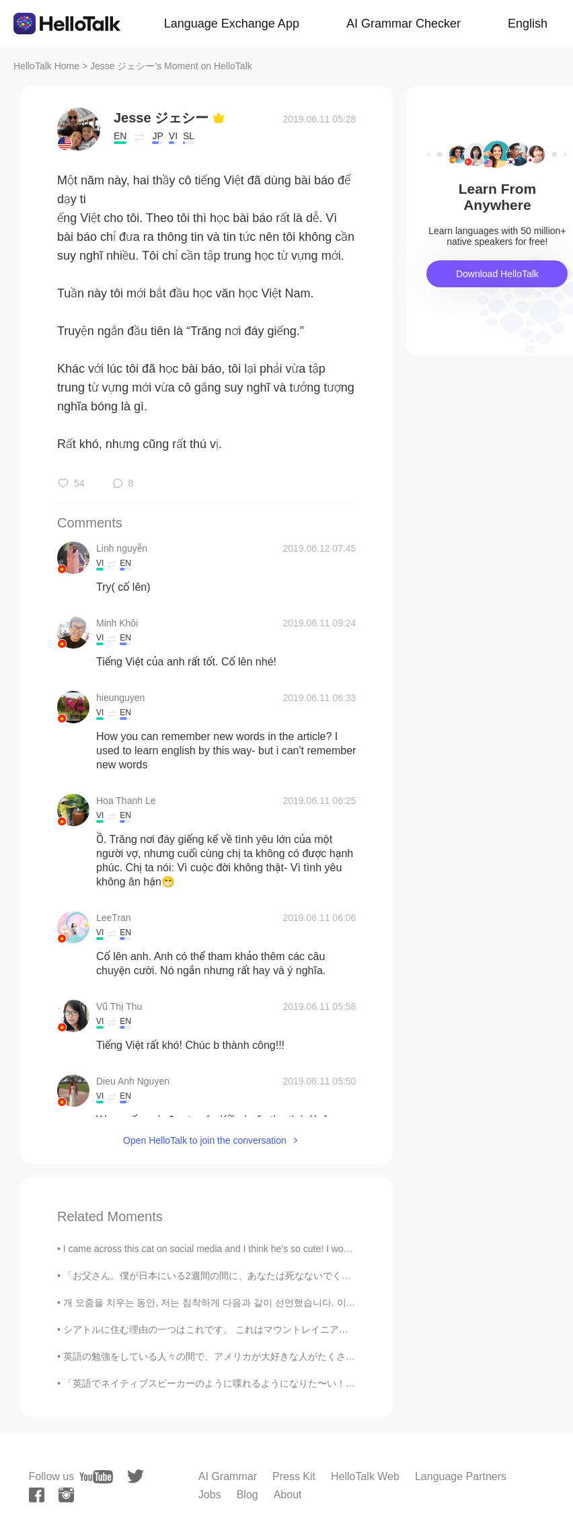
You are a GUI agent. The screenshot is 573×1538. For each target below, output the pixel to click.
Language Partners (460, 1476)
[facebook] (36, 1495)
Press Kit (293, 1476)
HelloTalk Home (46, 66)
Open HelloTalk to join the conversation (204, 1140)
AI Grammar (227, 1476)
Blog (247, 1494)
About (288, 1494)
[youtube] (96, 1477)
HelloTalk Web (365, 1476)
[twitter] (135, 1476)
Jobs (209, 1494)
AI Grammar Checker (403, 23)
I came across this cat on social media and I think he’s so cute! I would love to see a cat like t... (260, 1248)
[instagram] (66, 1495)
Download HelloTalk (497, 273)
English (527, 23)
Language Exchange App (231, 23)
